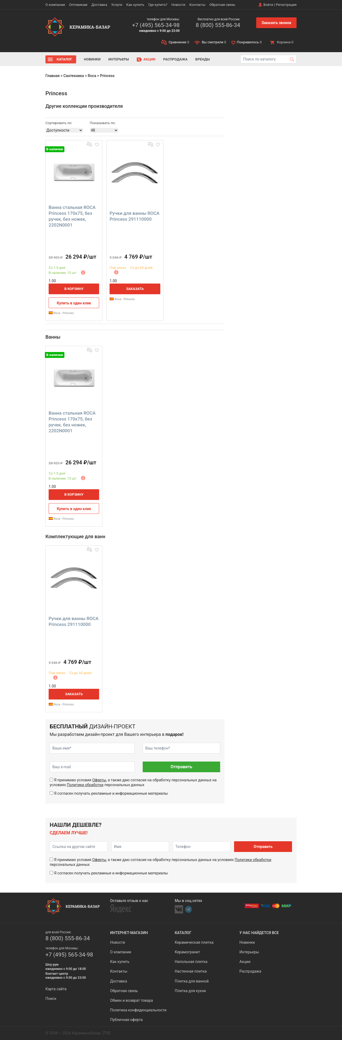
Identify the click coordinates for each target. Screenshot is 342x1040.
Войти (268, 5)
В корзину (74, 289)
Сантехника (73, 76)
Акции (149, 59)
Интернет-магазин (129, 933)
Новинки (92, 59)
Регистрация (286, 5)
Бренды (202, 59)
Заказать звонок (276, 23)
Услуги (116, 5)
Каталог (64, 59)
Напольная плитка (191, 961)
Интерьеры (118, 59)
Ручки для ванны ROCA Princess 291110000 (135, 216)
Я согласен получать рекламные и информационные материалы (111, 793)
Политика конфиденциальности (138, 1010)
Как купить (135, 5)
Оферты (99, 780)
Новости (178, 5)
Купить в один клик (74, 303)
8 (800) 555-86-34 (218, 25)
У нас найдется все (259, 933)
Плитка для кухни (190, 991)
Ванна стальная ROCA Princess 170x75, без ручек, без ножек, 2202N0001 (72, 216)
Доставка (99, 5)
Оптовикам (78, 5)
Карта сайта (56, 989)
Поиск (50, 998)
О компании (55, 5)
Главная (52, 76)
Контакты (197, 5)
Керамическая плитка (194, 942)
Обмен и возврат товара (131, 1000)
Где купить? (157, 5)
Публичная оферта (126, 1020)
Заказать (135, 289)
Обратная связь (222, 5)
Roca (92, 76)
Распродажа (175, 59)
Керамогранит (187, 952)
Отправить (181, 766)
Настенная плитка (191, 971)
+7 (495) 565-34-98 (156, 25)
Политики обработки (85, 785)
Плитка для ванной (192, 981)
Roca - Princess (61, 313)
